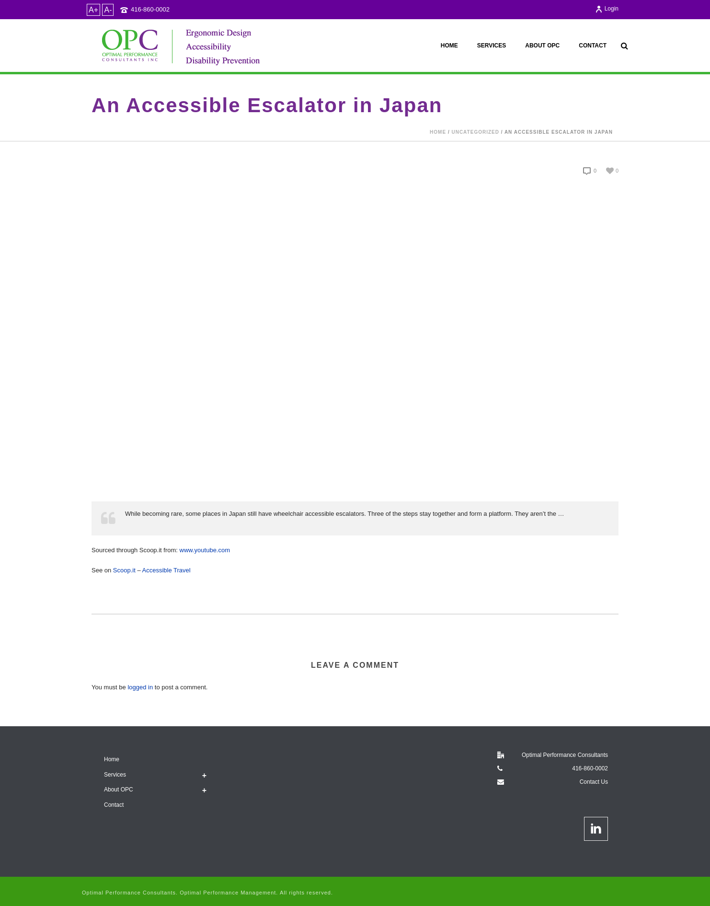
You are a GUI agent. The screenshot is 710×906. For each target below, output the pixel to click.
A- (108, 10)
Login (606, 8)
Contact (593, 45)
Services (491, 45)
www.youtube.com (205, 550)
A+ (93, 10)
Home (449, 45)
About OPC (542, 45)
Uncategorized (475, 132)
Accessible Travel (166, 570)
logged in (140, 687)
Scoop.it (124, 570)
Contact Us (594, 781)
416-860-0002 (150, 9)
